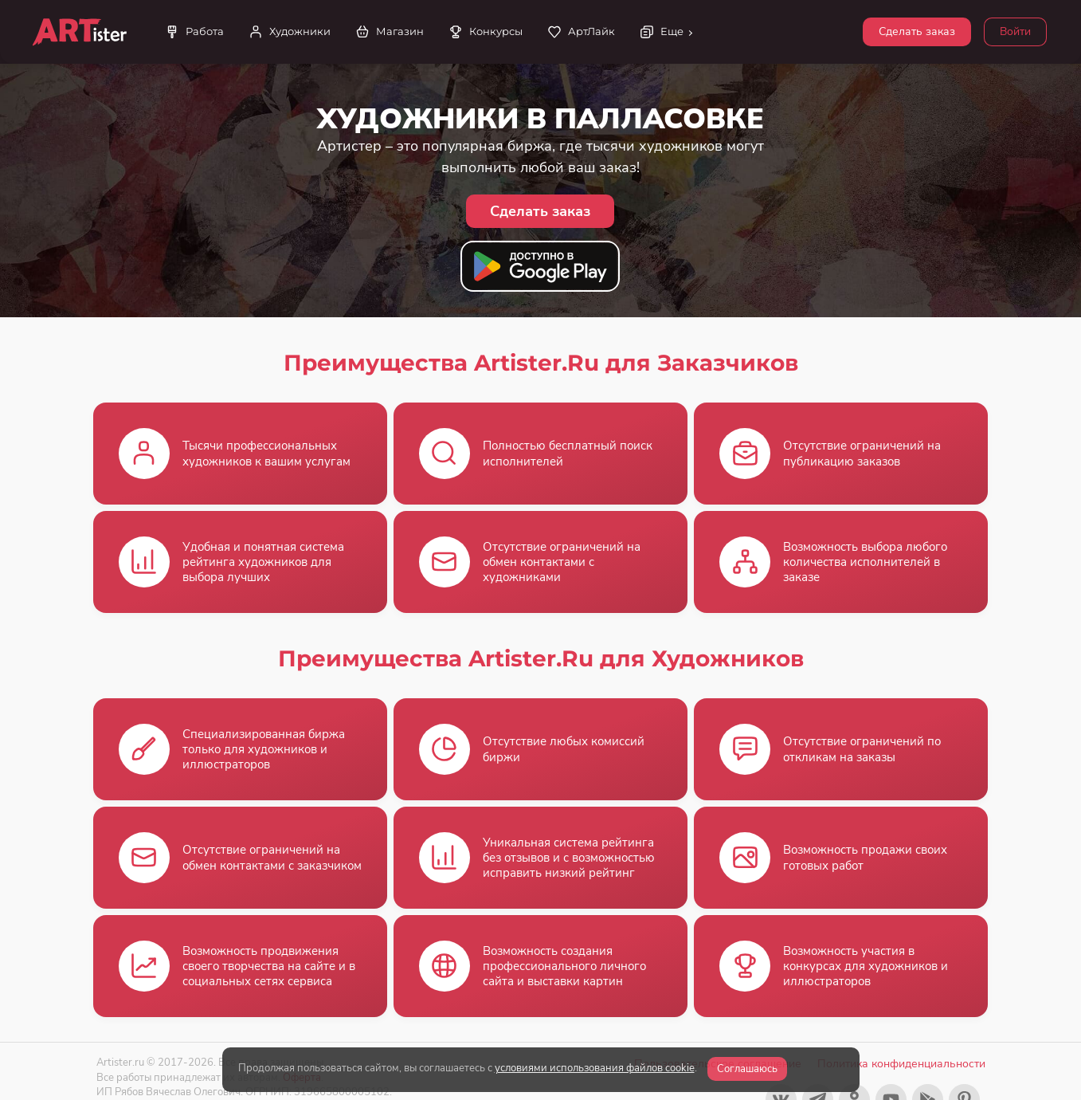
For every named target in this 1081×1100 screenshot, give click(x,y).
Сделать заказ (917, 31)
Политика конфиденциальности (901, 1063)
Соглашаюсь (747, 1069)
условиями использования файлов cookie (595, 1068)
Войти (1015, 31)
